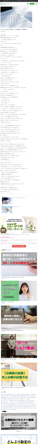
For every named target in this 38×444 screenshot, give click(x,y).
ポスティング (33, 400)
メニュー (34, 406)
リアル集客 (22, 394)
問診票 (11, 400)
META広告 (13, 409)
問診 (29, 397)
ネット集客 (6, 394)
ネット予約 (18, 397)
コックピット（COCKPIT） (16, 394)
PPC (2, 406)
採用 (2, 397)
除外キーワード (6, 409)
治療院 (32, 397)
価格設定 (10, 406)
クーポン (28, 403)
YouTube (30, 406)
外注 (5, 406)
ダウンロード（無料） (19, 246)
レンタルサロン (15, 406)
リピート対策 (31, 394)
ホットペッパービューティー (5, 400)
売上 (19, 406)
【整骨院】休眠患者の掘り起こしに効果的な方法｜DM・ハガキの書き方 (12, 277)
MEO (7, 406)
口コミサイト (16, 403)
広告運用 (21, 400)
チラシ (29, 400)
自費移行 (27, 406)
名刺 (22, 397)
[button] (36, 3)
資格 (5, 397)
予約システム (14, 397)
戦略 (24, 406)
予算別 (10, 409)
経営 (34, 394)
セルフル (2, 394)
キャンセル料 (25, 400)
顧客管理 (10, 394)
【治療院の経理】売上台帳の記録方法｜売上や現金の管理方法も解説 (12, 387)
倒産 (34, 397)
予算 (2, 403)
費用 (32, 403)
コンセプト (14, 400)
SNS (5, 403)
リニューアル (8, 403)
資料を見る (32, 3)
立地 (18, 400)
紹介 (21, 406)
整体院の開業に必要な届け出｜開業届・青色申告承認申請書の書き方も (12, 330)
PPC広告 (26, 394)
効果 (12, 403)
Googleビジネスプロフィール (22, 403)
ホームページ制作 (8, 397)
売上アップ (25, 397)
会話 (2, 409)
